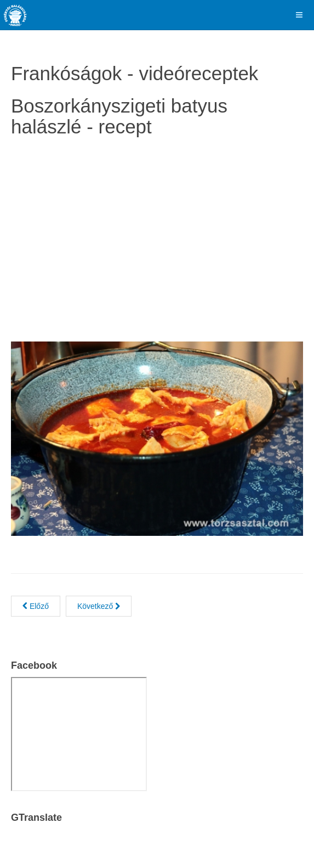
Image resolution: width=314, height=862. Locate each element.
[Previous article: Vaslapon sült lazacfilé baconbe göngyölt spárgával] (35, 606)
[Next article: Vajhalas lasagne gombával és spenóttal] (99, 606)
